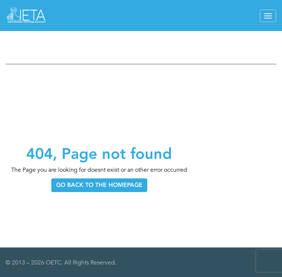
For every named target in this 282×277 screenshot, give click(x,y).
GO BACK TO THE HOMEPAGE (99, 184)
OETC (53, 262)
